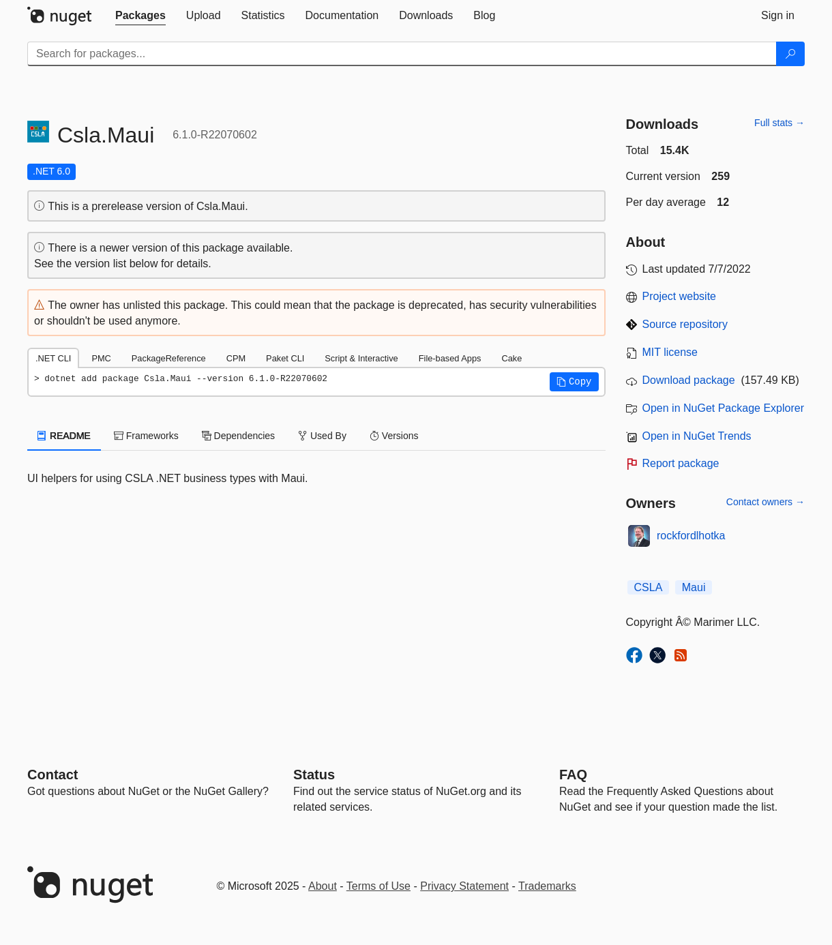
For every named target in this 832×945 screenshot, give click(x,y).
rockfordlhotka (691, 535)
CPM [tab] (236, 358)
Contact (52, 774)
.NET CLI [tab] (53, 358)
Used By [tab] (322, 435)
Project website (679, 296)
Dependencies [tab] (238, 435)
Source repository (685, 324)
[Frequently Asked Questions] (573, 774)
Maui (694, 587)
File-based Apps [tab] (450, 358)
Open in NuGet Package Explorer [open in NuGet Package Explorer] (723, 408)
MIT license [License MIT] (670, 352)
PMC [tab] (100, 358)
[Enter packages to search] (402, 54)
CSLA (648, 587)
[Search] (790, 54)
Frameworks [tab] (146, 435)
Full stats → (779, 122)
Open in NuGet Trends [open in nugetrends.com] (697, 436)
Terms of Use (378, 886)
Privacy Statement (464, 886)
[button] (574, 381)
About (322, 886)
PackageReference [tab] (169, 358)
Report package (680, 463)
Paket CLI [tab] (285, 358)
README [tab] (64, 435)
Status (314, 774)
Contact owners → (765, 501)
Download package (688, 380)
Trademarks (547, 886)
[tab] (140, 16)
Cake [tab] (511, 358)
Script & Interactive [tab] (361, 358)
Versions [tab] (394, 435)
